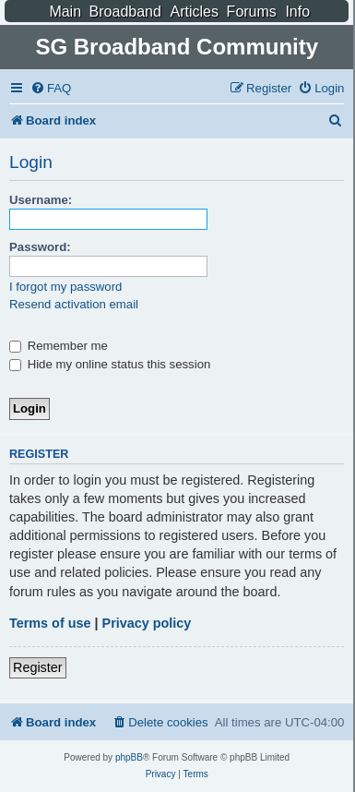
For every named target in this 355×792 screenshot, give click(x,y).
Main (65, 11)
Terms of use (50, 623)
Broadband (125, 11)
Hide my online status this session (109, 364)
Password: (40, 247)
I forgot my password (65, 287)
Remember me (58, 346)
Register (38, 667)
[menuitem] (50, 88)
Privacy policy (147, 623)
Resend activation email (73, 304)
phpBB (129, 757)
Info (297, 11)
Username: (40, 200)
